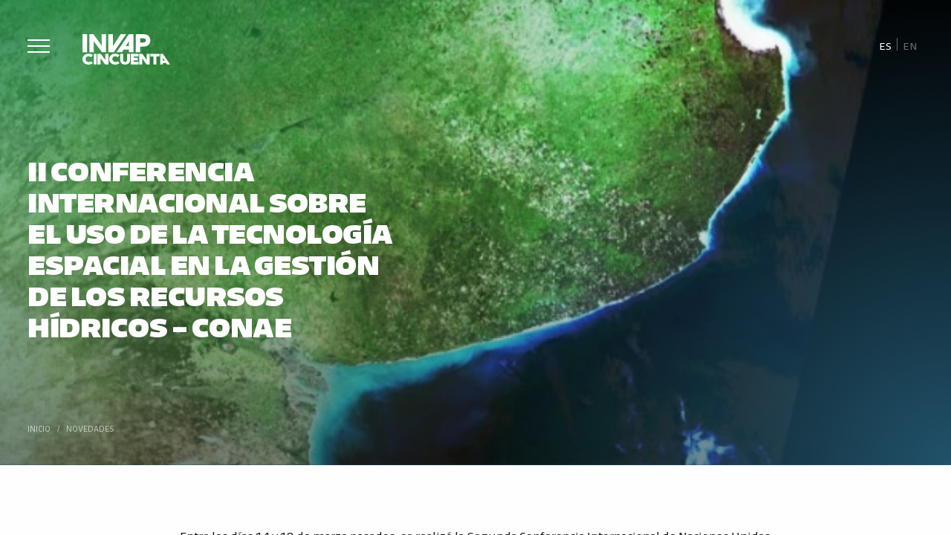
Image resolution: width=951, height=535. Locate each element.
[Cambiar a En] (910, 45)
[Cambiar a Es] (885, 45)
